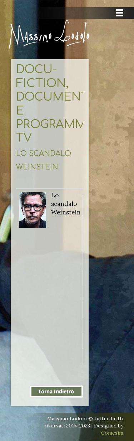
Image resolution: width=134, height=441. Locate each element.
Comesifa (112, 433)
